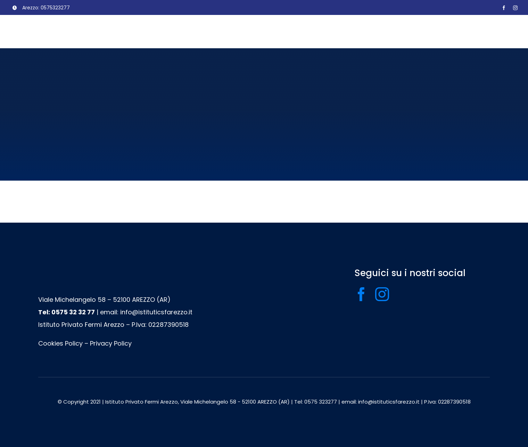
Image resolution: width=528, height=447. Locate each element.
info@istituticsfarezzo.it (156, 312)
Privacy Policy (111, 343)
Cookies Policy (60, 343)
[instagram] (515, 8)
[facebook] (504, 8)
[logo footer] (185, 271)
